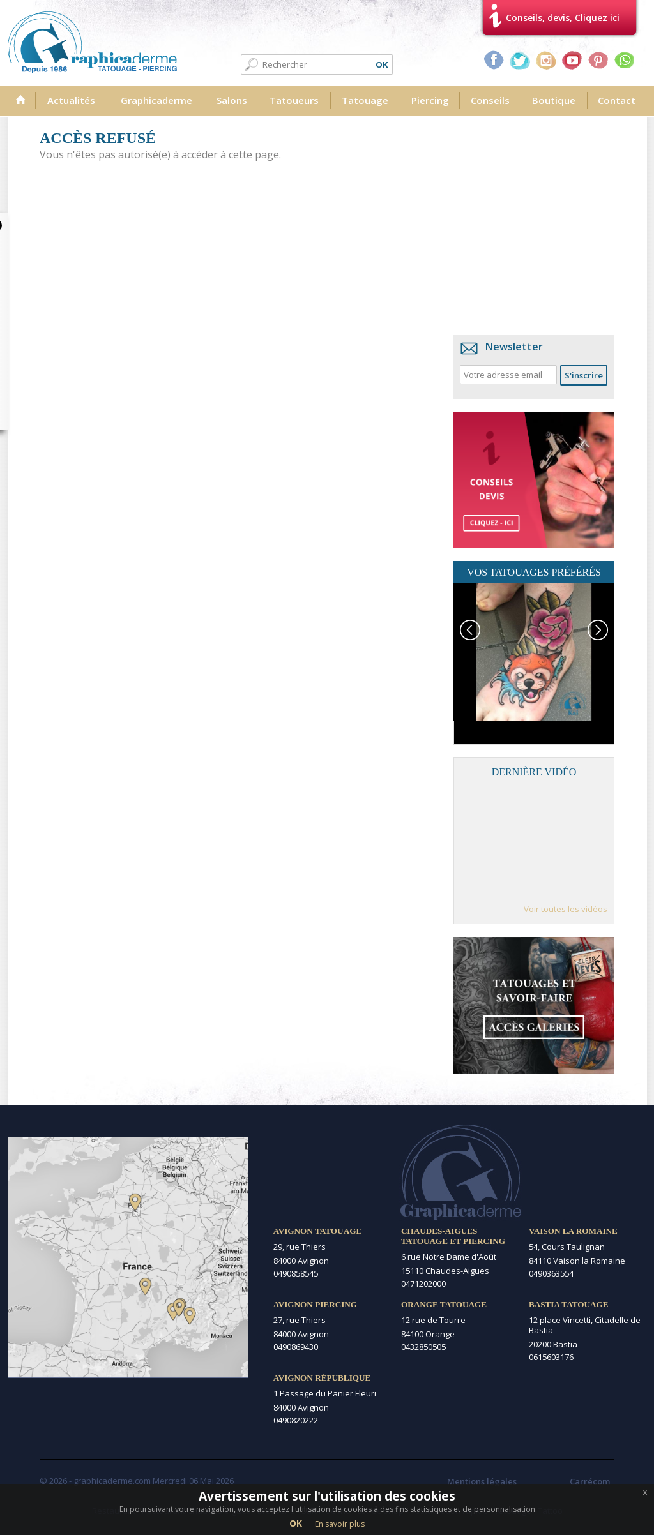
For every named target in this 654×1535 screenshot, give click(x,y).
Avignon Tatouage (317, 1231)
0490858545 (295, 1273)
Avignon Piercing (315, 1304)
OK (295, 1523)
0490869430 (295, 1346)
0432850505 (423, 1346)
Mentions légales (482, 1481)
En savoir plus (340, 1523)
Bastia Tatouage (569, 1304)
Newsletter (514, 347)
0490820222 (295, 1420)
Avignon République (322, 1377)
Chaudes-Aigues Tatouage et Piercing (453, 1236)
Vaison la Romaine (573, 1231)
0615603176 (551, 1357)
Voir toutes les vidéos (565, 909)
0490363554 (551, 1273)
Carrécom (590, 1481)
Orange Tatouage (444, 1304)
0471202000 (423, 1283)
